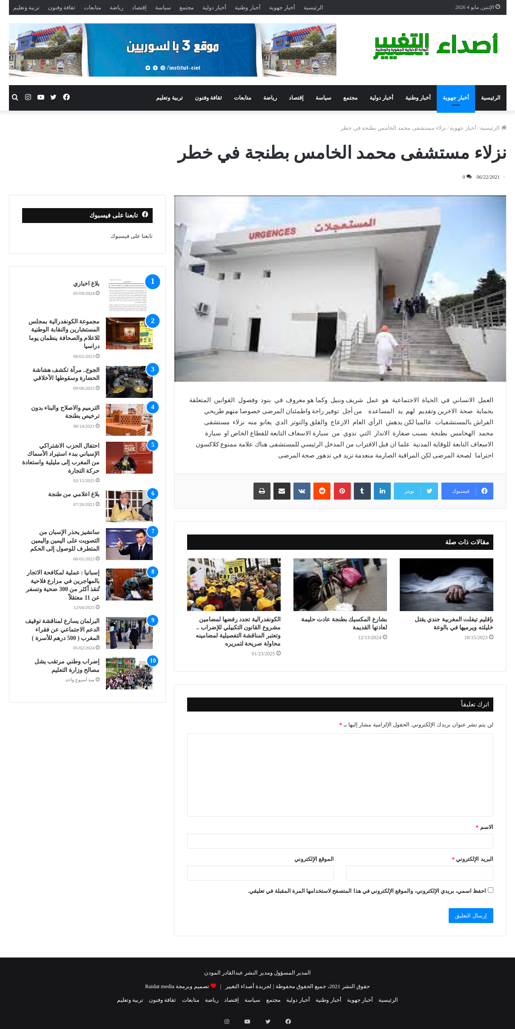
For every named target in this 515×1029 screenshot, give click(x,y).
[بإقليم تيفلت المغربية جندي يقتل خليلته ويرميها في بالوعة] (446, 584)
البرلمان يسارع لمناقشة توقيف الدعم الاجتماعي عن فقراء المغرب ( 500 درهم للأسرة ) (62, 629)
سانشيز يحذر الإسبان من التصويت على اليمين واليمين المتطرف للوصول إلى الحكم (65, 540)
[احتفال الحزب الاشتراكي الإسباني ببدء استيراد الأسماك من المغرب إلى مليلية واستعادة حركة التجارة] (129, 458)
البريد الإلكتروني (472, 859)
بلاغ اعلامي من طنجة (74, 494)
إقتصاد (139, 7)
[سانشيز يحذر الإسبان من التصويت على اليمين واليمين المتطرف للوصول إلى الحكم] (129, 544)
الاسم (484, 827)
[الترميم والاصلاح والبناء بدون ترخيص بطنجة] (129, 420)
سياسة (163, 7)
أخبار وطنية (247, 7)
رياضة (116, 7)
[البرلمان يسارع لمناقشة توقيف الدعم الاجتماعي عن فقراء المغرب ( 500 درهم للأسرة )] (129, 633)
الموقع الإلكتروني (314, 859)
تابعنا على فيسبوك (132, 236)
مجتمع (186, 7)
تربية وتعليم (26, 7)
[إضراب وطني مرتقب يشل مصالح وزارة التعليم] (129, 673)
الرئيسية (313, 7)
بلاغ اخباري (86, 283)
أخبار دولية (214, 7)
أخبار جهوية (282, 7)
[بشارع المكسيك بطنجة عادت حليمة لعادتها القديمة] (340, 584)
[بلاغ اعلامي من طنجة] (129, 506)
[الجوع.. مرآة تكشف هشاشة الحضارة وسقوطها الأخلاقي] (129, 382)
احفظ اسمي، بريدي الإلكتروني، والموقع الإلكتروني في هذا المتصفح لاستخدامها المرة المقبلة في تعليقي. (367, 891)
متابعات (92, 7)
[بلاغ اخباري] (129, 296)
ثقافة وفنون (61, 7)
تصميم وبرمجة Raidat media (177, 986)
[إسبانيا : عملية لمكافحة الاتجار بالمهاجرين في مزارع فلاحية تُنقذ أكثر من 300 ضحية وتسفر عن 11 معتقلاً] (129, 584)
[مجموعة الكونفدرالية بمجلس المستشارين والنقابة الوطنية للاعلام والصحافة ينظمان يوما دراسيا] (129, 333)
